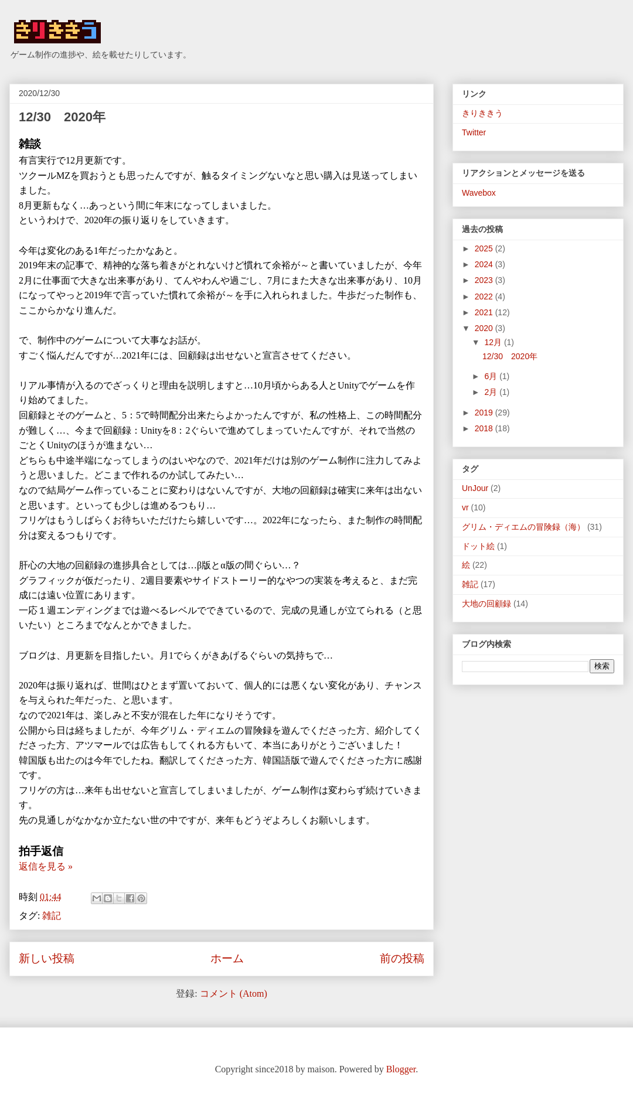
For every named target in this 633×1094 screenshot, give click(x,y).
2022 (485, 296)
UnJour (475, 488)
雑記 (51, 916)
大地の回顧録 (486, 603)
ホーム (227, 958)
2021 (485, 312)
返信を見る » (46, 866)
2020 (485, 328)
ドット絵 (478, 546)
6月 (491, 376)
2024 (485, 264)
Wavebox (479, 192)
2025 (485, 248)
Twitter (474, 132)
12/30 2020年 (62, 117)
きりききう (482, 113)
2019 (485, 412)
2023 (485, 280)
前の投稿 (402, 958)
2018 (485, 428)
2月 (491, 392)
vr (465, 507)
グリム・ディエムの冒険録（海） (523, 526)
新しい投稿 (46, 958)
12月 (493, 342)
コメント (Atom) (233, 993)
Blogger (401, 1069)
